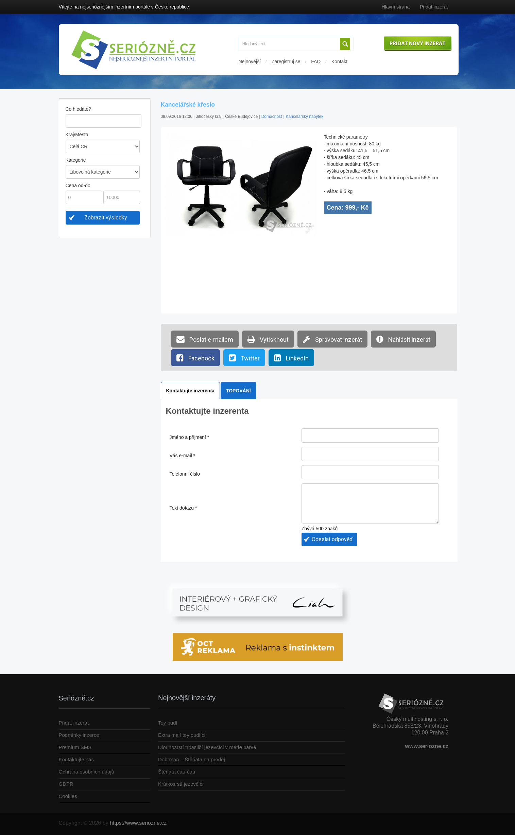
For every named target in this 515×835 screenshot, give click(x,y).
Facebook (195, 358)
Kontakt (339, 61)
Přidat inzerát (434, 7)
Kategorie (76, 160)
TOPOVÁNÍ (238, 390)
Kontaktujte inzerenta (190, 390)
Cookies (68, 796)
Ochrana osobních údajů (86, 772)
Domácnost (271, 116)
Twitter (244, 358)
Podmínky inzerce (79, 735)
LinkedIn (291, 358)
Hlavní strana (396, 7)
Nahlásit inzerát (403, 339)
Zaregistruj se (286, 61)
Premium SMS (75, 747)
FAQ (316, 61)
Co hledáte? (78, 109)
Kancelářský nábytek (305, 116)
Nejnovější (250, 61)
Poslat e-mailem (204, 339)
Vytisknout (268, 339)
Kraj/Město (77, 134)
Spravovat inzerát (332, 339)
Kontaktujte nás (76, 759)
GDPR (66, 784)
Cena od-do (78, 185)
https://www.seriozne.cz (138, 823)
